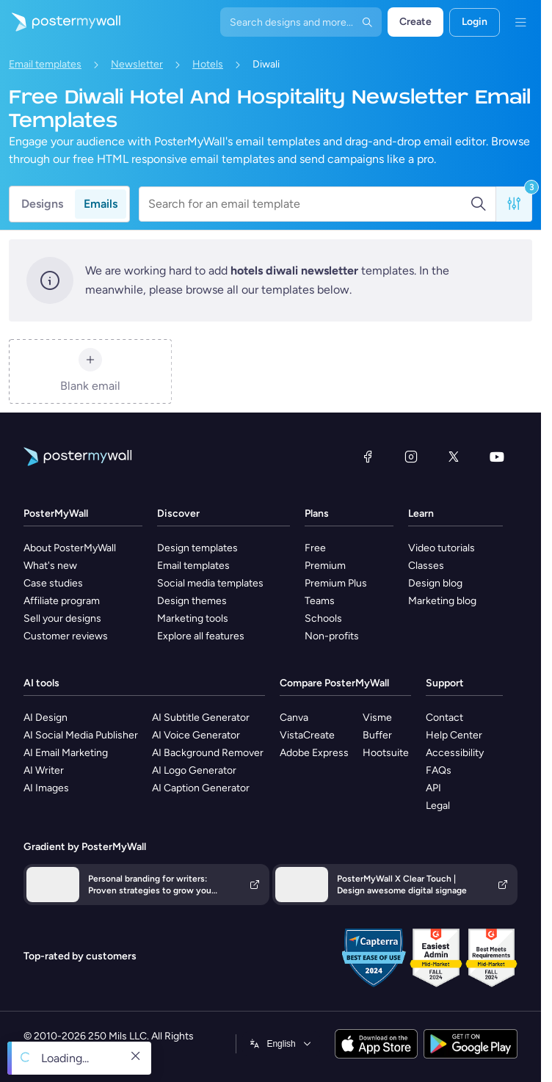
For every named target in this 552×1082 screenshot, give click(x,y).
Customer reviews (65, 636)
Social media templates (210, 583)
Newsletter (137, 64)
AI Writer (43, 770)
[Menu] (520, 22)
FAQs (438, 770)
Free (315, 548)
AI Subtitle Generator (201, 717)
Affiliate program (61, 601)
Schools (323, 618)
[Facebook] (367, 456)
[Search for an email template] (309, 204)
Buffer (377, 735)
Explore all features (200, 636)
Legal (438, 805)
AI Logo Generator (194, 770)
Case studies (53, 583)
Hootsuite (386, 753)
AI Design (45, 717)
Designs (42, 204)
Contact (444, 717)
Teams (320, 601)
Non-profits (332, 636)
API (433, 788)
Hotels (207, 64)
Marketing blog (442, 601)
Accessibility (455, 753)
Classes (426, 565)
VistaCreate (307, 735)
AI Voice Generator (196, 735)
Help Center (454, 735)
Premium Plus (336, 583)
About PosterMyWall (69, 548)
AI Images (46, 788)
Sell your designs (62, 618)
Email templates (45, 64)
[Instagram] (411, 456)
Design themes (192, 601)
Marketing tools (192, 618)
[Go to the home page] (60, 22)
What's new (50, 565)
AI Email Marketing (65, 753)
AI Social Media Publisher (80, 735)
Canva (294, 717)
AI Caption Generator (201, 788)
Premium (325, 565)
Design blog (435, 583)
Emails (100, 204)
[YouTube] (497, 456)
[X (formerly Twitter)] (453, 456)
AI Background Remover (208, 753)
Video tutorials (441, 548)
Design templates (197, 548)
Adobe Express (314, 753)
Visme (377, 717)
